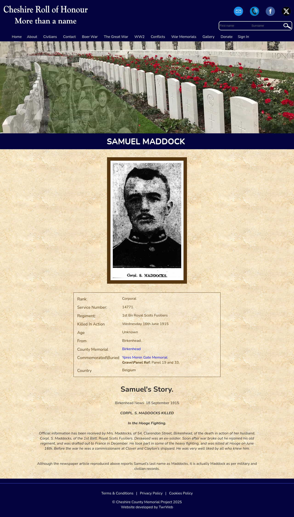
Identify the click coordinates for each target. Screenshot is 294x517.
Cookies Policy (181, 493)
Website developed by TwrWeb (147, 507)
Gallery (209, 36)
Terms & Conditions (117, 493)
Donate (227, 36)
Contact (69, 36)
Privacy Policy (151, 493)
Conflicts (158, 36)
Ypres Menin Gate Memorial (145, 357)
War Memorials (183, 36)
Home (17, 36)
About (32, 36)
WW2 (139, 36)
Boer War (90, 36)
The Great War (116, 36)
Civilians (50, 36)
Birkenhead (131, 348)
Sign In (243, 36)
